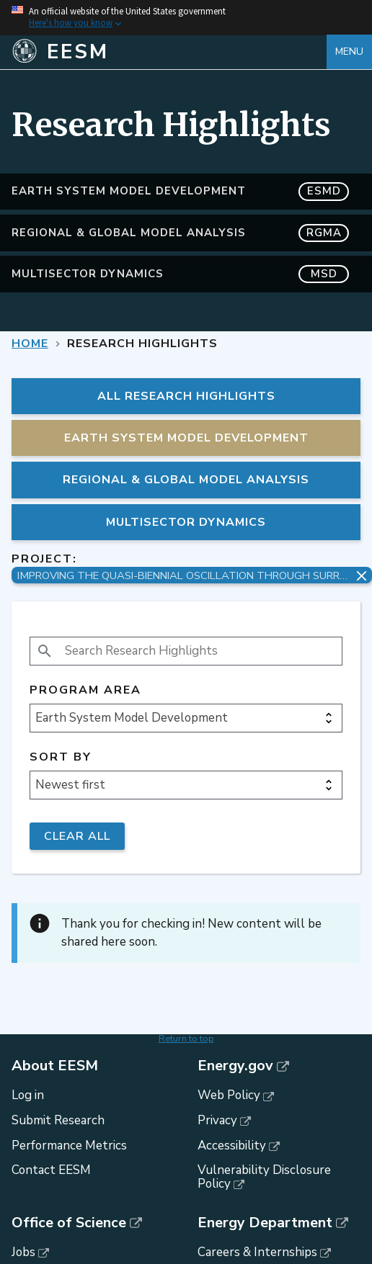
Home (30, 343)
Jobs (23, 1252)
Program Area (85, 690)
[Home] (169, 51)
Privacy (217, 1120)
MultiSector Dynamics (180, 274)
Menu (349, 51)
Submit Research (58, 1120)
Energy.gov (235, 1066)
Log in (28, 1095)
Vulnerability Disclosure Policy (264, 1177)
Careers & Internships (257, 1252)
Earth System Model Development (180, 191)
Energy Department (265, 1223)
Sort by (61, 757)
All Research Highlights (186, 396)
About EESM (55, 1066)
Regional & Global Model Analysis (180, 233)
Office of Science (69, 1223)
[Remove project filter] (361, 576)
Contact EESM (51, 1170)
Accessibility (232, 1145)
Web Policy (229, 1095)
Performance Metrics (69, 1145)
